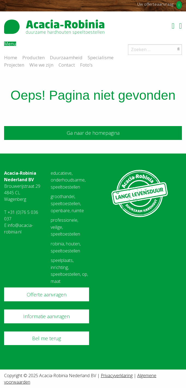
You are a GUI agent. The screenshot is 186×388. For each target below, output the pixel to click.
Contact (67, 64)
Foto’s (86, 64)
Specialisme (101, 57)
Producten (33, 57)
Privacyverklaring (117, 375)
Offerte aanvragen (46, 294)
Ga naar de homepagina (93, 133)
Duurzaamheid (66, 57)
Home (10, 57)
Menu (10, 44)
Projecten (14, 64)
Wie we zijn (41, 64)
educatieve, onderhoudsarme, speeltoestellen (68, 180)
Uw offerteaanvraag (155, 4)
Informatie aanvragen (46, 316)
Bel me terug (46, 338)
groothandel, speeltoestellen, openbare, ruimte (67, 203)
